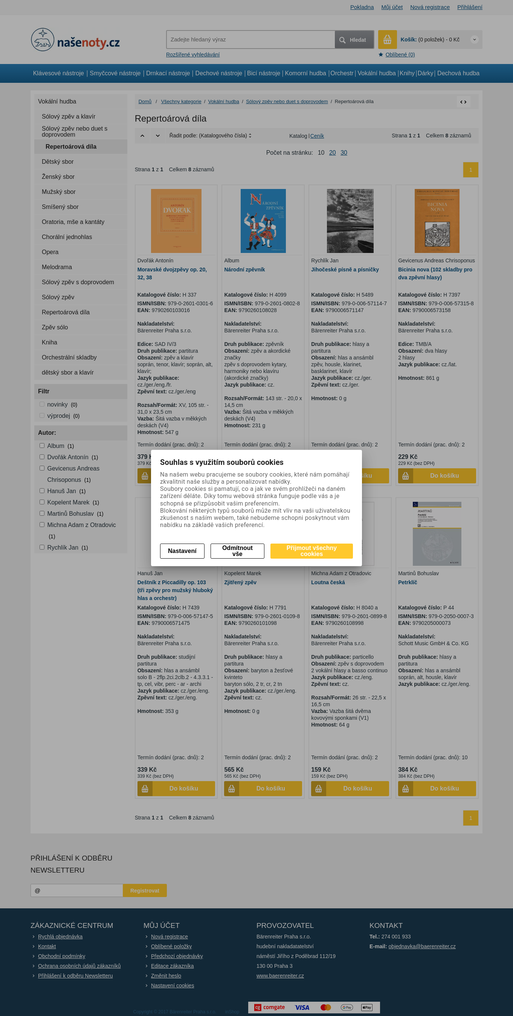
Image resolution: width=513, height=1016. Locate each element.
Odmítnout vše (237, 551)
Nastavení (182, 551)
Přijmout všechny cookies (312, 551)
